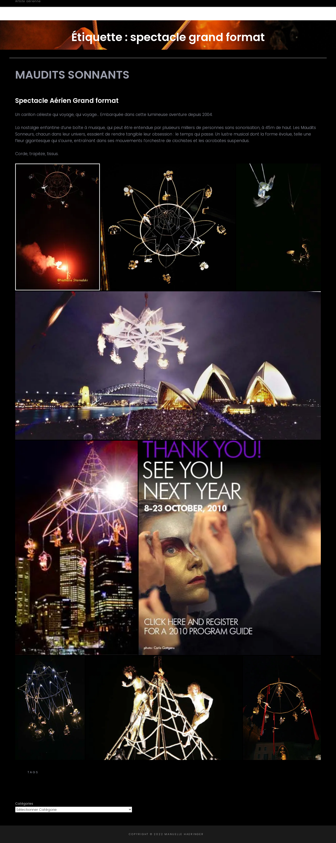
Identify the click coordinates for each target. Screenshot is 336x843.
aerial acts (51, 772)
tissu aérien (255, 777)
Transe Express (168, 767)
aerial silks (78, 772)
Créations (219, 10)
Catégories (24, 803)
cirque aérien (235, 772)
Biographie (181, 10)
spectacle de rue (164, 777)
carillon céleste (147, 772)
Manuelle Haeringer (55, 7)
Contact (298, 10)
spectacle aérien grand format (67, 777)
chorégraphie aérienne (192, 772)
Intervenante (260, 10)
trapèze (311, 777)
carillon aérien (110, 772)
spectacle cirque (124, 777)
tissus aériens (285, 777)
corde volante (268, 772)
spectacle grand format (212, 777)
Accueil (148, 10)
